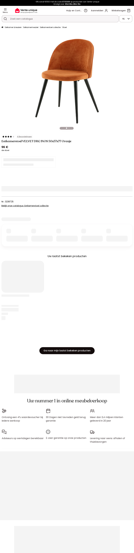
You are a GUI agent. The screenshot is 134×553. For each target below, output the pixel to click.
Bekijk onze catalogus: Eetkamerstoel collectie (25, 205)
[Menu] (5, 9)
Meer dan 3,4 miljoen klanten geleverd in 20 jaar (106, 419)
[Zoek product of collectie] (5, 18)
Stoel (64, 27)
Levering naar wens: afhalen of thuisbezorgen (107, 440)
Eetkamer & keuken (13, 27)
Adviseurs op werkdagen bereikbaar (23, 438)
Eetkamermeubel (30, 27)
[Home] (2, 27)
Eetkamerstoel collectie (50, 27)
